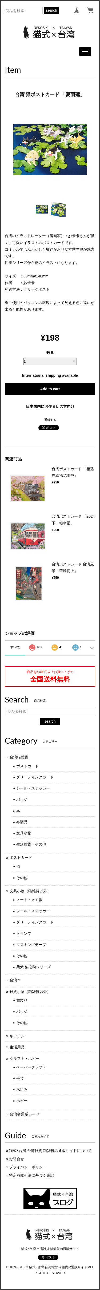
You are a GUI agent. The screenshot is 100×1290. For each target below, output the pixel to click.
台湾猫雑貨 (19, 757)
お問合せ (16, 1159)
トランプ (23, 933)
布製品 (21, 822)
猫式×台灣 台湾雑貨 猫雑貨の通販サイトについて (50, 1150)
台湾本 (15, 980)
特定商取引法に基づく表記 (31, 1175)
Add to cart (50, 389)
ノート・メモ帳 (29, 900)
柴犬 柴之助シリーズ (33, 967)
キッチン (17, 1036)
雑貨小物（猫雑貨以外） (30, 991)
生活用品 (17, 1047)
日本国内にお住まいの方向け (50, 406)
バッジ (21, 799)
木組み (21, 1089)
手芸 (20, 1078)
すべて (15, 647)
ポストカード (27, 766)
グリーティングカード (35, 777)
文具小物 (23, 833)
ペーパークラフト (31, 1067)
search (51, 10)
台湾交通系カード (24, 1114)
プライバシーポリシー (27, 1167)
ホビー (21, 1101)
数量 (50, 352)
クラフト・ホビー (24, 1058)
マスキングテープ (31, 944)
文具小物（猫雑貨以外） (30, 891)
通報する (50, 419)
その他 (21, 878)
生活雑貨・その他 (31, 844)
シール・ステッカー (33, 788)
